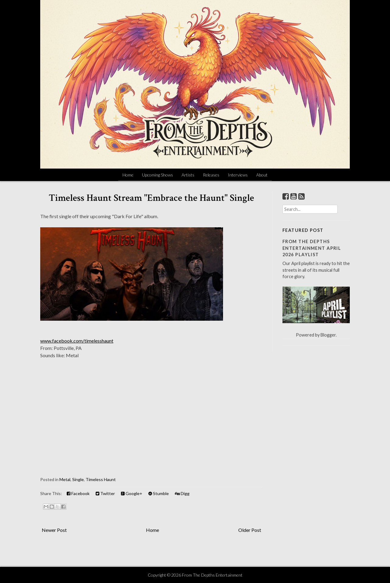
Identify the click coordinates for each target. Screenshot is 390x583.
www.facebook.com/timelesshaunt (76, 341)
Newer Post (54, 530)
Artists (188, 174)
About (262, 174)
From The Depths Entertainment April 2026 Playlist (311, 248)
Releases (211, 174)
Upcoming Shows (157, 174)
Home (127, 174)
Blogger (328, 334)
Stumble (158, 493)
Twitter (105, 493)
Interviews (238, 174)
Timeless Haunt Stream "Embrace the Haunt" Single (151, 198)
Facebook (78, 493)
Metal (64, 479)
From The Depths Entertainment (212, 575)
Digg (182, 493)
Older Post (249, 530)
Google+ (131, 493)
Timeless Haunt (101, 479)
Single (78, 479)
